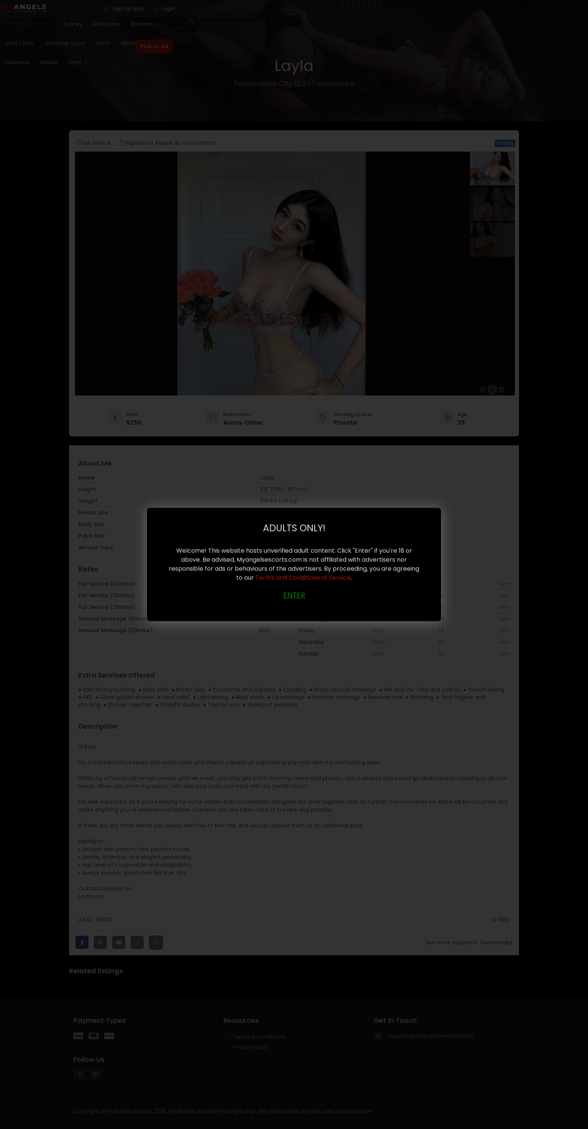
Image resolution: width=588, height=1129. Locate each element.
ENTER (294, 595)
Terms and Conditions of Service (303, 577)
